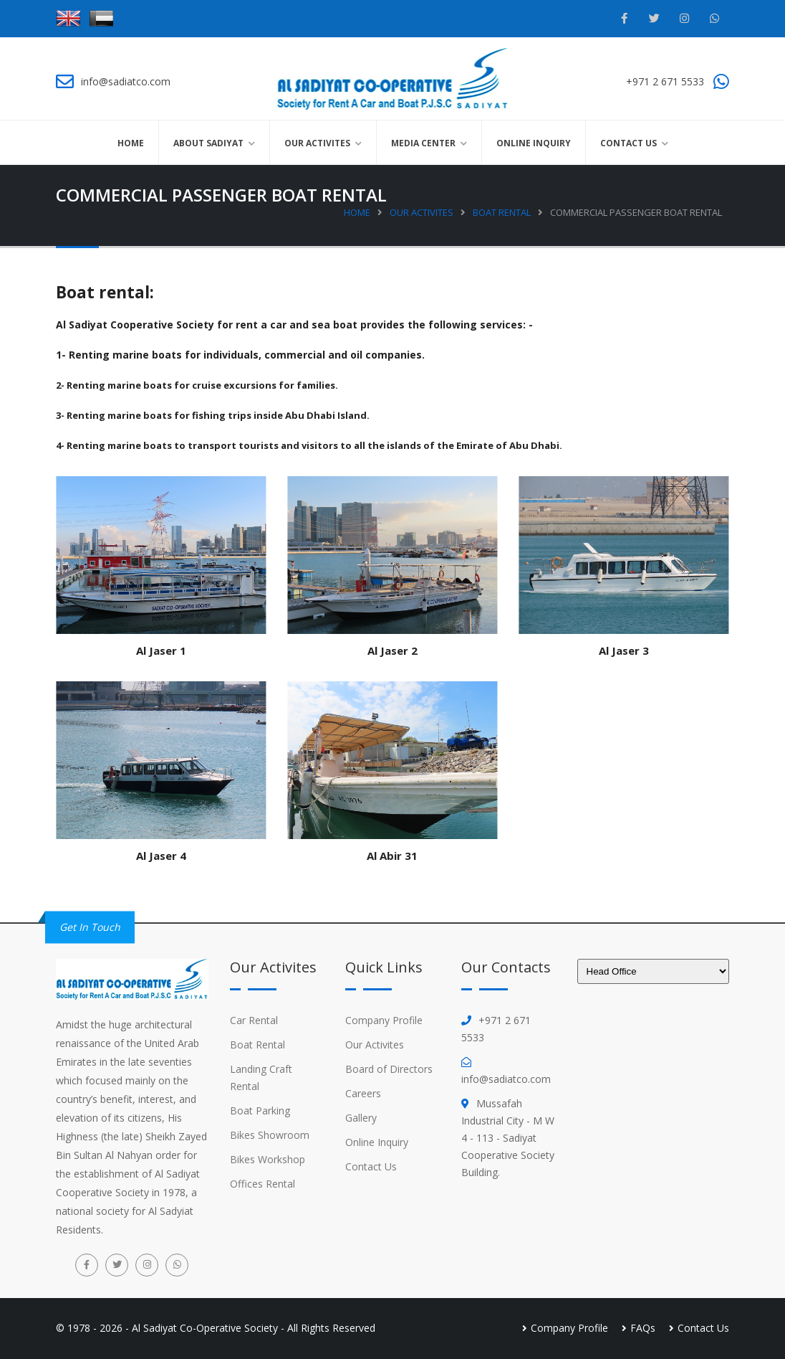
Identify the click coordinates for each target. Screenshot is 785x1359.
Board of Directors (389, 1069)
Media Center (423, 143)
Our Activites (317, 143)
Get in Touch (89, 927)
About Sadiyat (208, 143)
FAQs (642, 1328)
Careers (363, 1093)
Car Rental (254, 1020)
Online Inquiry (533, 143)
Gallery (361, 1117)
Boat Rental (502, 212)
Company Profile (384, 1020)
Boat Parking (260, 1110)
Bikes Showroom (269, 1135)
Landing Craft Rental (261, 1077)
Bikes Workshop (267, 1159)
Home (130, 143)
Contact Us (628, 143)
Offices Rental (262, 1183)
